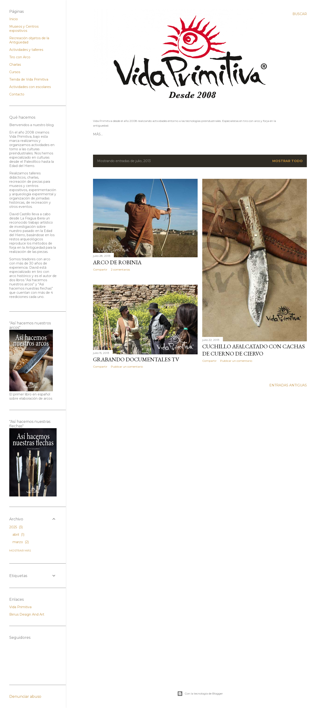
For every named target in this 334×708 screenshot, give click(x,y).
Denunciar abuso (25, 696)
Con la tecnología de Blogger (200, 693)
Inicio (13, 19)
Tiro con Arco (143, 134)
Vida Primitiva (20, 607)
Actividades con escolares (30, 87)
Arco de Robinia (117, 262)
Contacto (213, 134)
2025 (16, 527)
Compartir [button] (100, 269)
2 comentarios (120, 269)
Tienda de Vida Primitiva (28, 79)
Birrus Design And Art (26, 614)
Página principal (110, 134)
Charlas (15, 64)
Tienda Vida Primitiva (181, 134)
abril (18, 534)
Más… (230, 134)
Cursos (14, 72)
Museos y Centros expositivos (24, 28)
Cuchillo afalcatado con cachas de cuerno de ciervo (253, 350)
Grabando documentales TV (136, 359)
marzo (21, 542)
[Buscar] (299, 14)
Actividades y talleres (26, 50)
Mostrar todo (287, 161)
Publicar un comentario (236, 360)
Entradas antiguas (288, 385)
